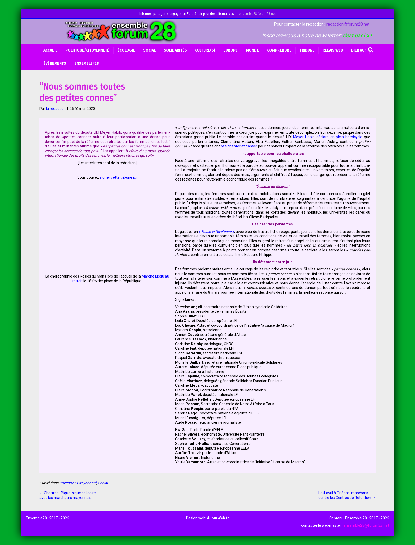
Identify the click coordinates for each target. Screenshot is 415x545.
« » (216, 231)
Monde (252, 50)
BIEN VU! (358, 50)
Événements (54, 63)
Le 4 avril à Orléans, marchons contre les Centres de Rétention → (347, 495)
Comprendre (279, 50)
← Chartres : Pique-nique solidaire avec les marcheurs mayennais (67, 495)
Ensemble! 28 (86, 63)
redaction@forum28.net (347, 24)
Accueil (50, 50)
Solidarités (175, 50)
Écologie (126, 50)
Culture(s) (205, 50)
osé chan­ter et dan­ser (239, 146)
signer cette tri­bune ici (118, 177)
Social (149, 50)
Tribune (307, 50)
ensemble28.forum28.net (257, 14)
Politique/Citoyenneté (87, 50)
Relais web (333, 50)
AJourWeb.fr (218, 518)
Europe (230, 50)
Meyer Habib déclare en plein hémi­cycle (328, 137)
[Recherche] (371, 50)
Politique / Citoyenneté (77, 483)
